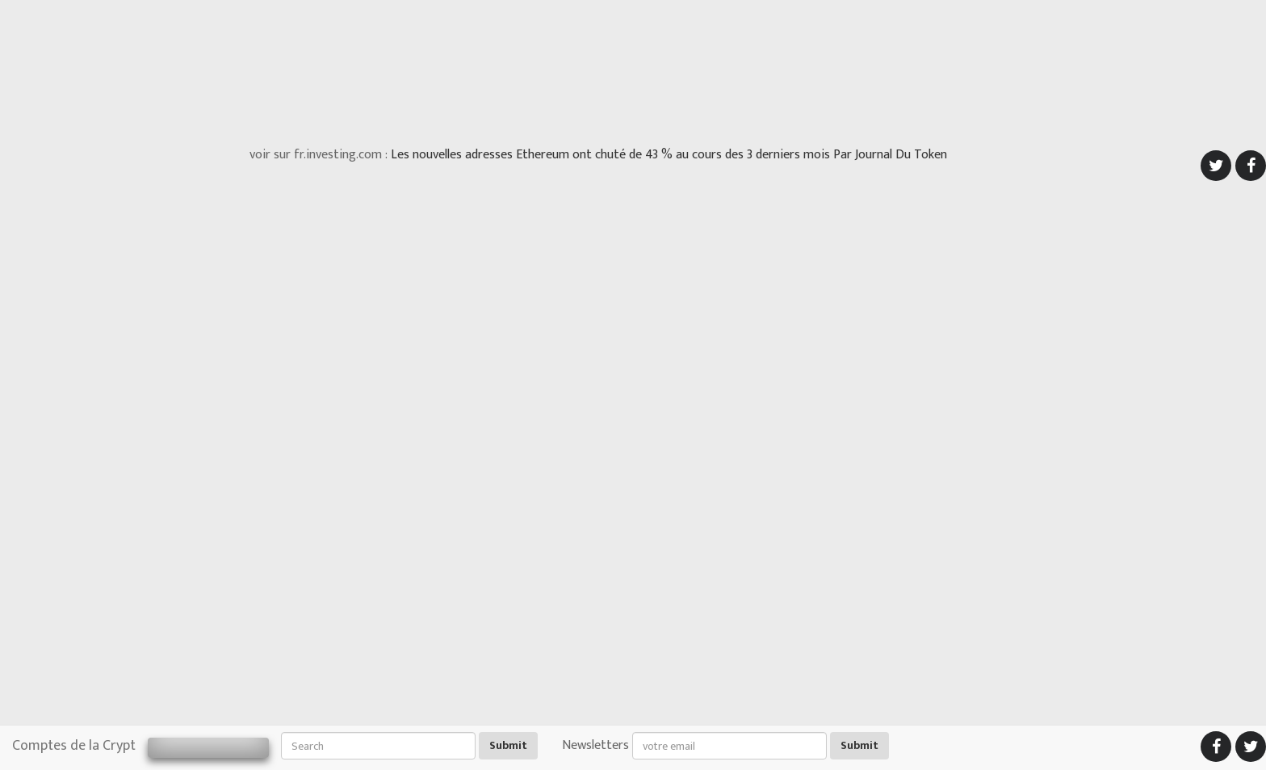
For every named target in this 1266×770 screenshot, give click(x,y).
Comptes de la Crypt (74, 746)
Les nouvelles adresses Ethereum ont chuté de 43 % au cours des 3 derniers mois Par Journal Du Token (669, 155)
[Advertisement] (633, 68)
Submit (508, 745)
